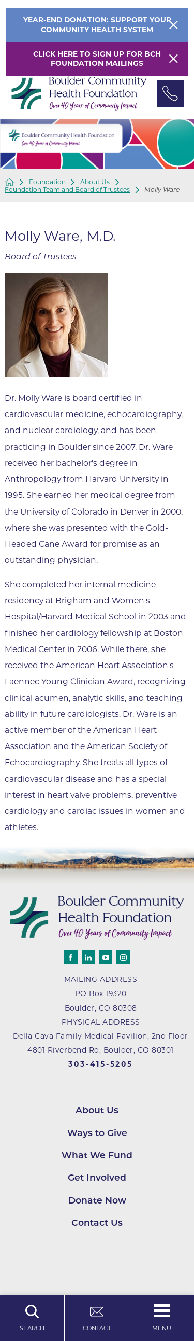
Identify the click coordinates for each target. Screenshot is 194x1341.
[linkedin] (88, 957)
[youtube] (105, 957)
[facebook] (71, 957)
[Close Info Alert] (173, 25)
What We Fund (97, 1155)
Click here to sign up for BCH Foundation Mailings (97, 59)
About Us (95, 182)
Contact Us (97, 1222)
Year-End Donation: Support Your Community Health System (97, 25)
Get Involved (97, 1177)
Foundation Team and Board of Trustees (67, 190)
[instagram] (123, 957)
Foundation (47, 182)
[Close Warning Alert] (173, 59)
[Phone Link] (170, 93)
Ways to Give (97, 1132)
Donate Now (97, 1200)
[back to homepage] (9, 182)
